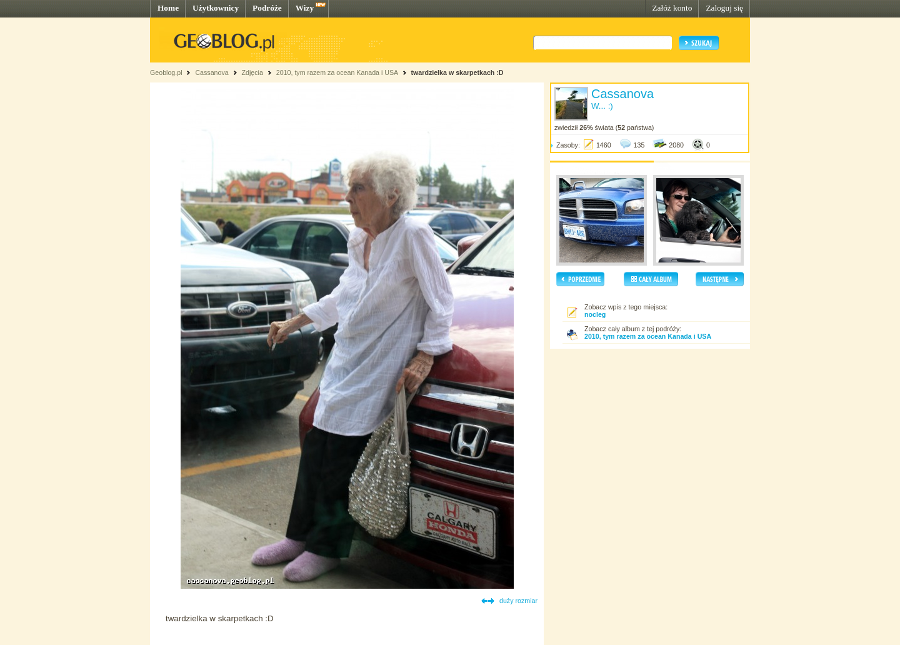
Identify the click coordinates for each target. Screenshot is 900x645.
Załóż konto (672, 7)
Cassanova (211, 72)
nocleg (595, 314)
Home (168, 7)
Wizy (305, 7)
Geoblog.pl (166, 72)
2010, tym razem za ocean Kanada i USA (337, 72)
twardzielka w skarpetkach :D (457, 72)
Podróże (267, 7)
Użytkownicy (215, 7)
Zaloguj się (724, 7)
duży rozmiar (518, 600)
